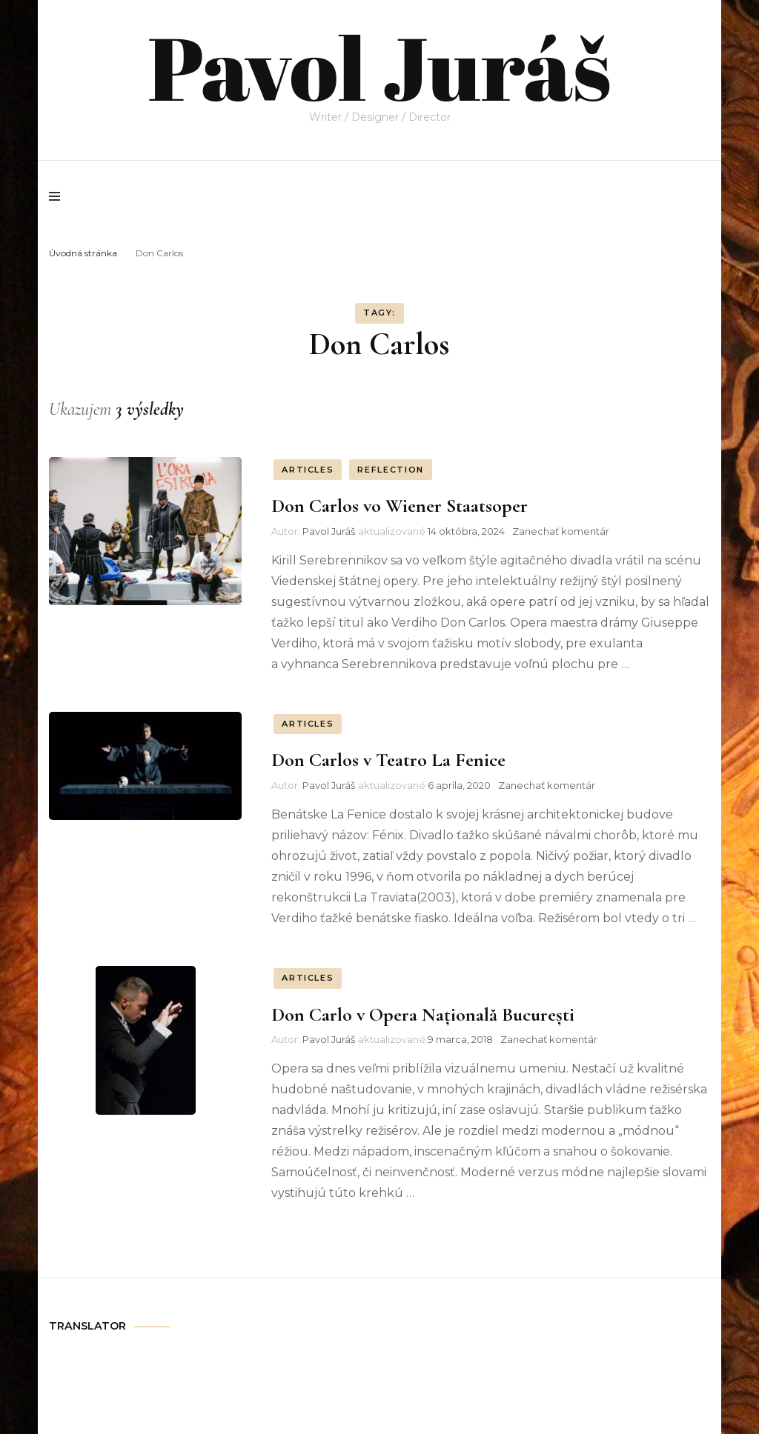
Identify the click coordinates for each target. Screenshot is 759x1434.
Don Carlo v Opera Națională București (422, 1014)
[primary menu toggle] (58, 196)
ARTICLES (308, 469)
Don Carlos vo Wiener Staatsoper (399, 505)
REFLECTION (390, 469)
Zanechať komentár (560, 531)
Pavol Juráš (379, 67)
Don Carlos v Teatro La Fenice (388, 759)
